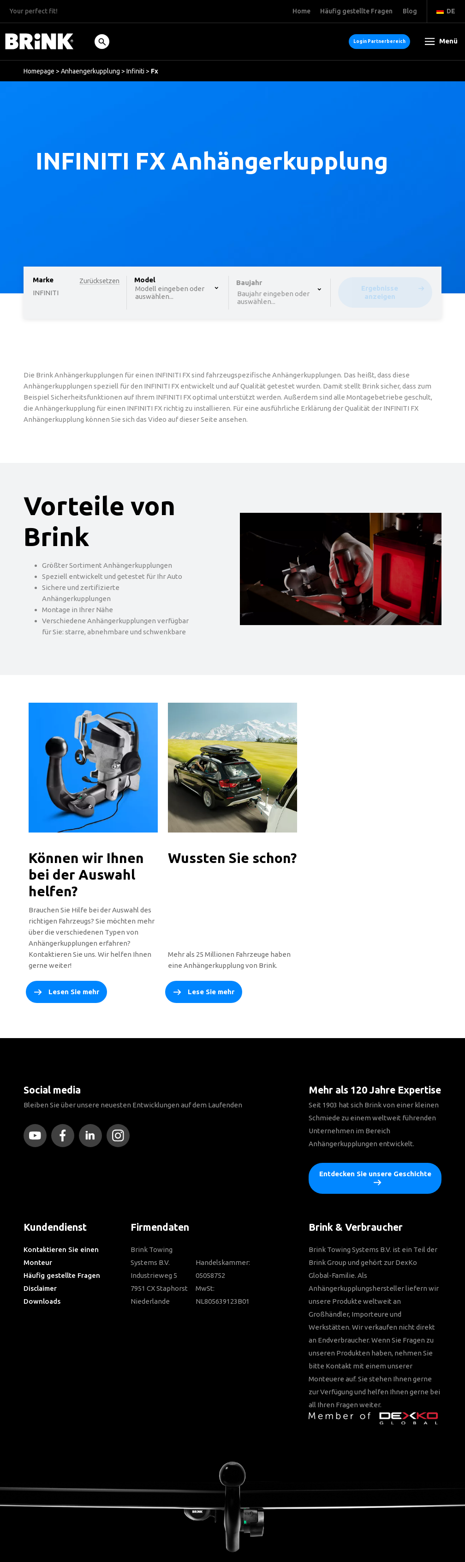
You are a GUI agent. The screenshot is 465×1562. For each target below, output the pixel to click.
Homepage (39, 71)
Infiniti (135, 71)
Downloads (42, 1301)
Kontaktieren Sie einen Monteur (61, 1256)
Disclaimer (40, 1288)
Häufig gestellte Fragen (62, 1275)
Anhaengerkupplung (90, 71)
